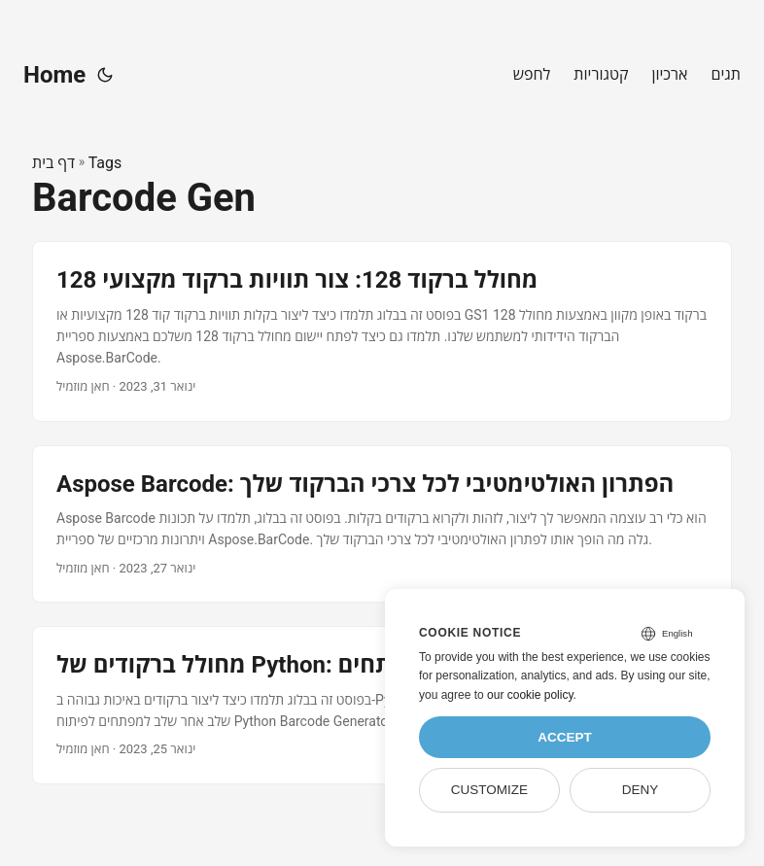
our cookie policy (530, 695)
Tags (105, 163)
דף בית (53, 163)
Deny (640, 789)
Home (54, 74)
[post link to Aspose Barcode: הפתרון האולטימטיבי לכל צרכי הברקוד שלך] (382, 524)
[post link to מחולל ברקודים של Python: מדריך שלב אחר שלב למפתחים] (382, 705)
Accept (565, 737)
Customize (489, 789)
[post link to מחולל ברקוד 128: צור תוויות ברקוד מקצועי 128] (382, 331)
